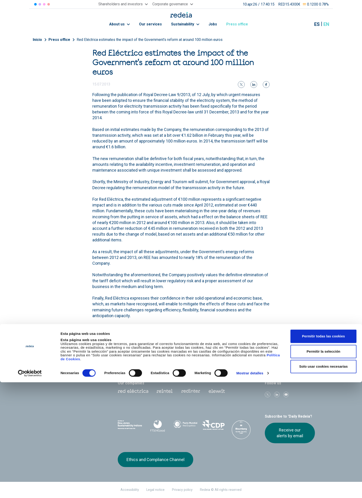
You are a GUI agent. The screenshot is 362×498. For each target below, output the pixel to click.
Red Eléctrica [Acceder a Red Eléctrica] (35, 4)
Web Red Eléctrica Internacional (190, 391)
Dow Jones (130, 425)
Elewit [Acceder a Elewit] (48, 4)
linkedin (277, 394)
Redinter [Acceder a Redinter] (40, 4)
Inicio (37, 39)
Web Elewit (217, 391)
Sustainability (185, 24)
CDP (213, 425)
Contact (172, 367)
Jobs (212, 24)
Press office (239, 24)
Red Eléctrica (133, 391)
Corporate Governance (184, 354)
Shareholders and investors (140, 354)
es (317, 24)
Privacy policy (182, 490)
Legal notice (155, 490)
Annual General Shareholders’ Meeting (237, 356)
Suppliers (270, 354)
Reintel (165, 391)
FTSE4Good (158, 426)
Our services (150, 24)
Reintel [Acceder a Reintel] (44, 4)
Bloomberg (241, 429)
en (326, 24)
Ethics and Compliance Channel (155, 459)
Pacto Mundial (185, 425)
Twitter (267, 394)
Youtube (286, 394)
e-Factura (125, 367)
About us (119, 24)
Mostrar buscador (305, 24)
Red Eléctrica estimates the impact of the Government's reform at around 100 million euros (150, 39)
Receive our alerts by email (290, 433)
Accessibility (130, 490)
